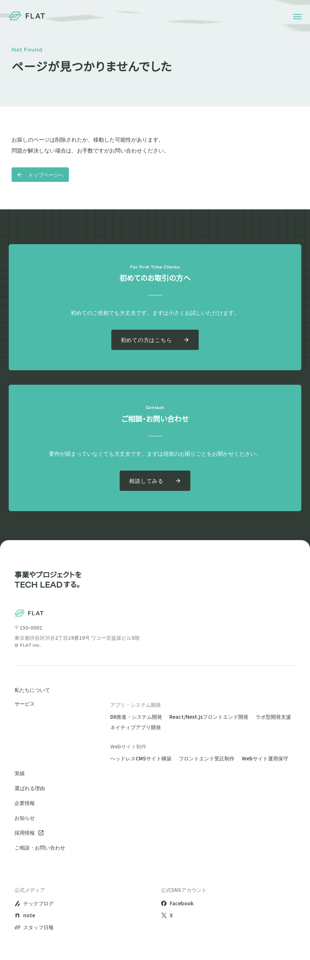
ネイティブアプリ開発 (135, 727)
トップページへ (40, 174)
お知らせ (25, 817)
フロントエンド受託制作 (207, 758)
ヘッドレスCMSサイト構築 (140, 758)
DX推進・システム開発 (136, 716)
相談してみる (155, 480)
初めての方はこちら (155, 339)
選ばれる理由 (30, 788)
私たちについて (32, 689)
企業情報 (25, 802)
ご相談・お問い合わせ (40, 847)
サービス (25, 704)
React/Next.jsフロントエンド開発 (208, 716)
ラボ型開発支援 (273, 716)
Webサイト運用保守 (265, 758)
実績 (20, 773)
